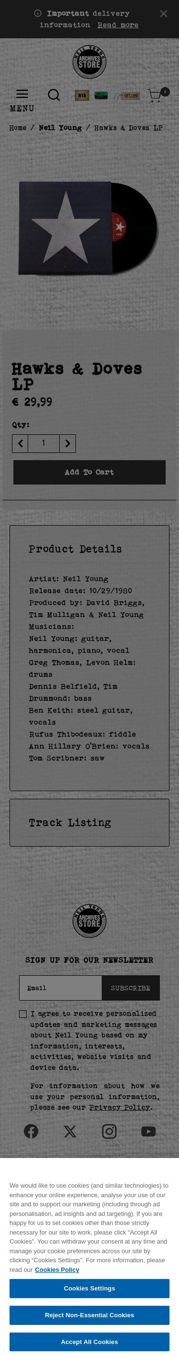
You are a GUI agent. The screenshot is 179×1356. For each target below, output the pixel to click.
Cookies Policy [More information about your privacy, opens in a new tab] (57, 1274)
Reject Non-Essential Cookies (89, 1319)
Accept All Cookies (89, 1346)
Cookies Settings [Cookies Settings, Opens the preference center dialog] (90, 1293)
